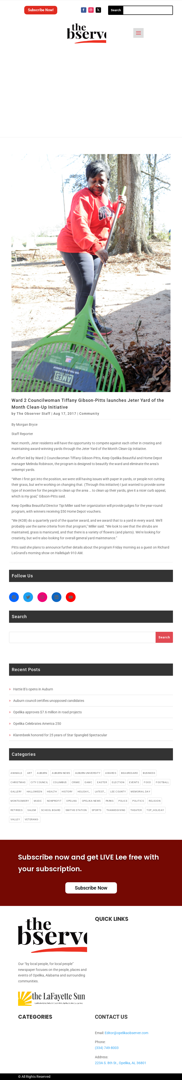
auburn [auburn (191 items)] (42, 773)
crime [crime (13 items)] (76, 782)
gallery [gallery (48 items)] (16, 791)
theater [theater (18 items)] (136, 810)
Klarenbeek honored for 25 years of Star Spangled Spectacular (60, 735)
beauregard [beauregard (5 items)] (129, 773)
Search (164, 637)
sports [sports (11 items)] (97, 810)
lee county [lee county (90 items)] (118, 791)
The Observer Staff (33, 413)
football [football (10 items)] (162, 782)
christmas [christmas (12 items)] (18, 782)
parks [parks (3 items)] (110, 801)
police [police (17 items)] (122, 801)
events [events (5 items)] (134, 782)
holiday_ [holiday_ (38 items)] (84, 791)
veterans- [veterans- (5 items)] (32, 819)
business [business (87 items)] (149, 773)
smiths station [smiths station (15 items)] (76, 810)
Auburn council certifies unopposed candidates (48, 701)
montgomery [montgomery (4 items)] (20, 801)
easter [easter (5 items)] (102, 782)
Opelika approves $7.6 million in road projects (47, 712)
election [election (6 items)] (118, 782)
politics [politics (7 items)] (138, 801)
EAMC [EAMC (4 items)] (88, 782)
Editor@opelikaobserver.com (126, 1033)
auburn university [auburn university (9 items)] (88, 773)
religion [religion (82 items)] (154, 801)
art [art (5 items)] (29, 773)
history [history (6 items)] (67, 791)
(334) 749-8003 (107, 1048)
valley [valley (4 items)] (15, 819)
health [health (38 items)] (52, 791)
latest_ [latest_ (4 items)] (100, 791)
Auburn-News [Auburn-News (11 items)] (61, 773)
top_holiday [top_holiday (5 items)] (155, 810)
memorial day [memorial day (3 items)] (140, 791)
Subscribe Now (91, 888)
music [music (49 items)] (38, 801)
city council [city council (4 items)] (39, 782)
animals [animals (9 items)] (16, 773)
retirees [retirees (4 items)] (17, 810)
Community (89, 413)
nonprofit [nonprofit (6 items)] (54, 801)
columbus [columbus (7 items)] (60, 782)
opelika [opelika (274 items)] (71, 801)
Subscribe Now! (41, 10)
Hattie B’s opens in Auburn (33, 689)
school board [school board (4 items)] (51, 810)
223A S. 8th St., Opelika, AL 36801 (120, 1063)
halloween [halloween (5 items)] (34, 791)
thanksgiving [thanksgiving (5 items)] (115, 810)
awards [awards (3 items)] (110, 773)
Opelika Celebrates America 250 (37, 724)
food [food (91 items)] (147, 782)
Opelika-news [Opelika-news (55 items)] (91, 801)
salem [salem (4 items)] (31, 810)
